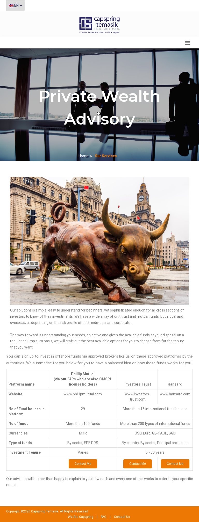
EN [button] (15, 5)
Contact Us (122, 517)
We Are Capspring (80, 517)
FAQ (103, 517)
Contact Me (83, 464)
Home (83, 156)
